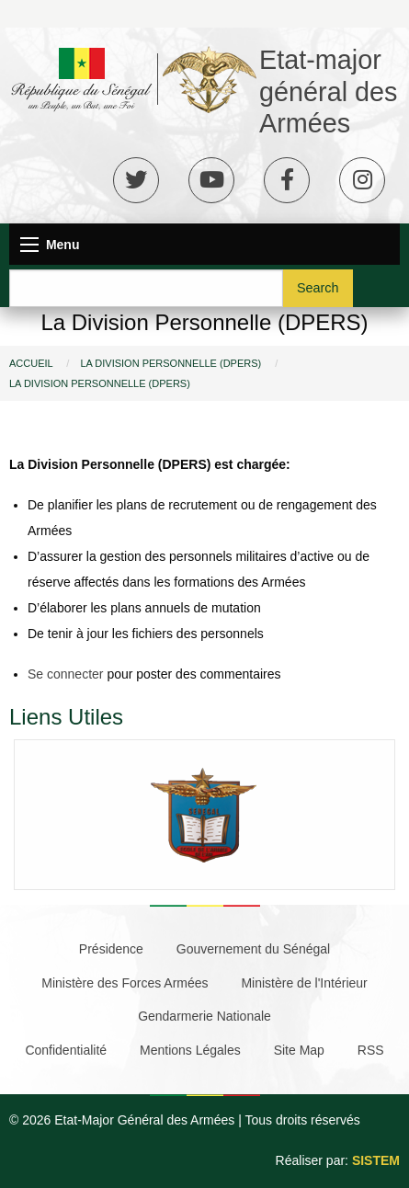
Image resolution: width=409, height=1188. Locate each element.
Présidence (111, 949)
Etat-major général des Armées (328, 91)
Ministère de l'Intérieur (304, 983)
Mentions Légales (190, 1050)
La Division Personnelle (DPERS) (170, 363)
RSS (371, 1050)
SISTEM (376, 1160)
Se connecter (66, 674)
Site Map (299, 1050)
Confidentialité (66, 1050)
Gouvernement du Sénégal (253, 949)
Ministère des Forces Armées (124, 983)
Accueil (30, 363)
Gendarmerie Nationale (204, 1016)
